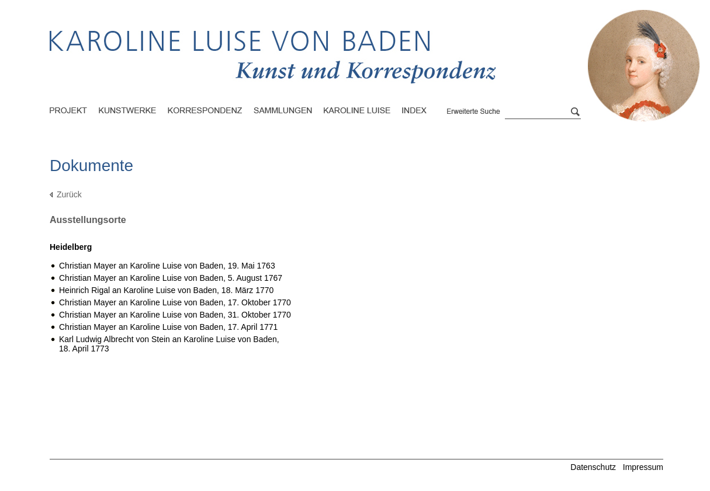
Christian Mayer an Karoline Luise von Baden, (167, 265)
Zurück (69, 194)
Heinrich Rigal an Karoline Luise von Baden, (166, 290)
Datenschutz (593, 467)
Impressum (643, 467)
